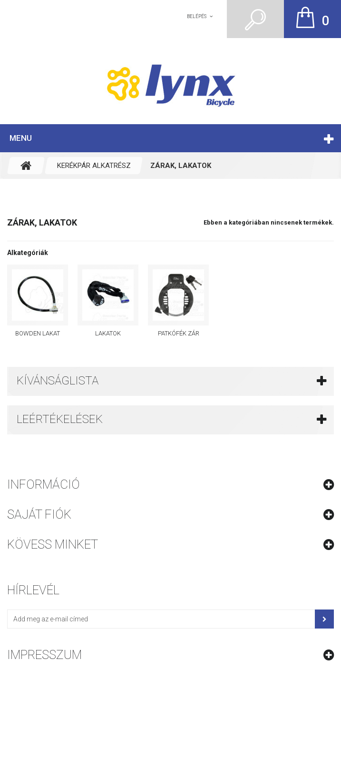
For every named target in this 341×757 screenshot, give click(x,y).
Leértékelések (60, 419)
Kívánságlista (57, 380)
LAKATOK (108, 333)
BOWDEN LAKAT (37, 333)
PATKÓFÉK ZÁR (178, 333)
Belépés (196, 16)
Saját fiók (39, 514)
